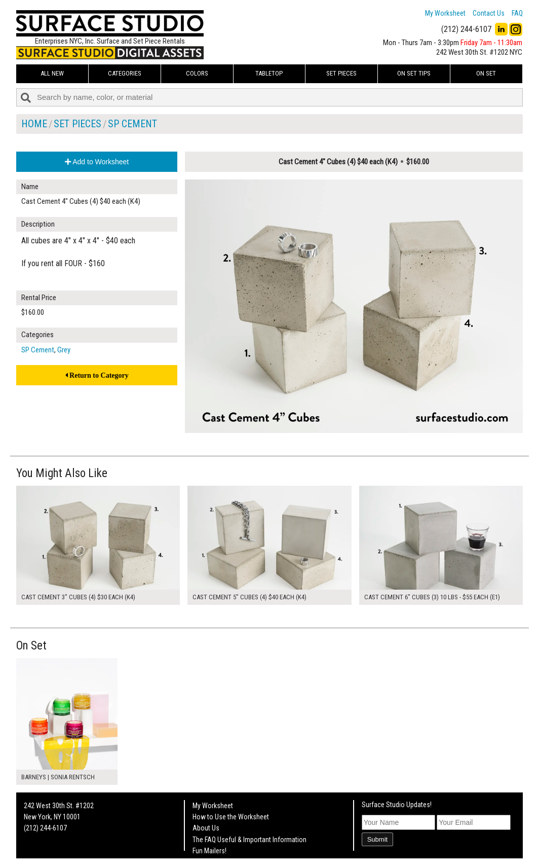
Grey (63, 349)
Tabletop (269, 73)
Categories (124, 73)
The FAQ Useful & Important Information (249, 840)
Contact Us (489, 13)
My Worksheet (445, 13)
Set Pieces (341, 73)
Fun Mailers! (209, 851)
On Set (486, 73)
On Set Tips (414, 73)
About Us (205, 828)
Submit (377, 839)
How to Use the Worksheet (230, 817)
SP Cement (132, 124)
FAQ (517, 13)
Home (34, 124)
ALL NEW (52, 73)
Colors (197, 73)
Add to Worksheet (97, 162)
